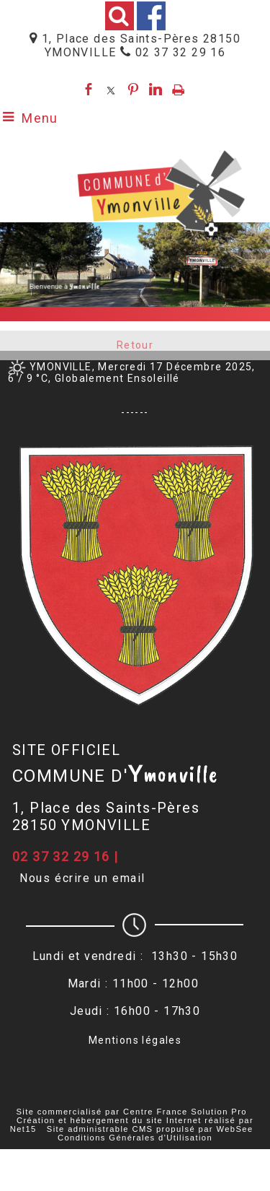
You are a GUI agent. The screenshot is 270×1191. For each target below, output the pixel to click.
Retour (135, 348)
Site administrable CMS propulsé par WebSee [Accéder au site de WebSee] (150, 1129)
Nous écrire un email (82, 878)
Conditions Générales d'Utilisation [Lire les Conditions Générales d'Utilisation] (135, 1137)
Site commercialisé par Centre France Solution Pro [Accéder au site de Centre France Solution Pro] (131, 1111)
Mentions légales (135, 1040)
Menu (40, 118)
